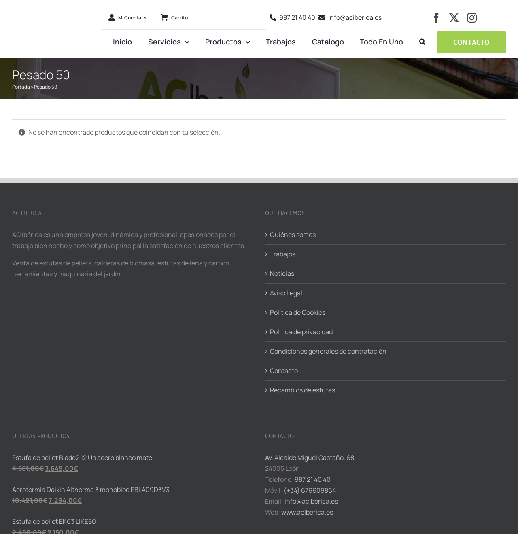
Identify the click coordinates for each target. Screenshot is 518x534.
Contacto (284, 370)
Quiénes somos (293, 234)
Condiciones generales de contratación (328, 351)
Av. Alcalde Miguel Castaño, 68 (309, 457)
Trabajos (282, 254)
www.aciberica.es (307, 512)
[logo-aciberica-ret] (53, 5)
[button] (422, 42)
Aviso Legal (286, 292)
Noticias (282, 273)
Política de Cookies (297, 312)
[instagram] (472, 18)
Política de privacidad (301, 331)
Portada (21, 86)
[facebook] (436, 18)
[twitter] (454, 18)
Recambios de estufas (302, 390)
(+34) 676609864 (310, 490)
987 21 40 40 (313, 479)
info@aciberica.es (311, 501)
